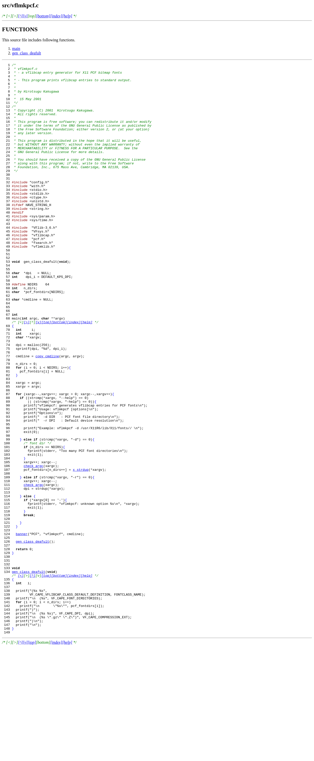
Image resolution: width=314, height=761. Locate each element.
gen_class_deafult (26, 53)
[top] (46, 374)
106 (13, 546)
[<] (20, 678)
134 (7, 673)
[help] (67, 16)
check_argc (33, 546)
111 (13, 569)
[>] (26, 374)
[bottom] (43, 16)
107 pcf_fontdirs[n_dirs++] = (37, 551)
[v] (25, 16)
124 (9, 628)
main (16, 48)
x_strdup (80, 551)
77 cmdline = (19, 415)
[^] (20, 16)
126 (9, 637)
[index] (56, 16)
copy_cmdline (47, 415)
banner (22, 628)
